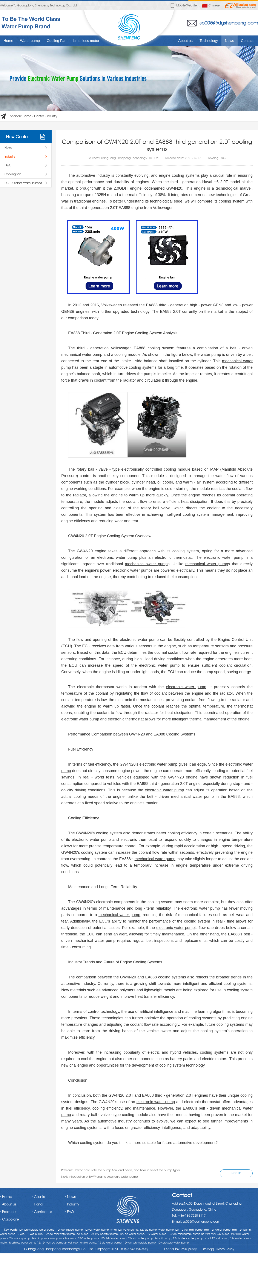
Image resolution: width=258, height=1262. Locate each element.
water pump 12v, (168, 1229)
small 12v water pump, (125, 1229)
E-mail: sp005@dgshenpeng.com (196, 1222)
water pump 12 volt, (12, 1234)
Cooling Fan (56, 41)
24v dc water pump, (141, 1238)
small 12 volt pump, (217, 1238)
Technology (209, 41)
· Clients (38, 1196)
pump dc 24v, (201, 1234)
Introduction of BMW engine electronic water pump (103, 1176)
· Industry (72, 1204)
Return (236, 1173)
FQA (8, 165)
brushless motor (86, 41)
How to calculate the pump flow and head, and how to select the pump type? (127, 1170)
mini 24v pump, (220, 1234)
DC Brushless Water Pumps (23, 183)
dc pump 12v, (85, 1234)
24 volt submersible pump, (80, 1242)
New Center (17, 136)
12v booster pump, (107, 1234)
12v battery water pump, (188, 1238)
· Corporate (9, 1219)
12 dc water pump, (110, 1242)
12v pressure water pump (173, 1242)
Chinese (211, 6)
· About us (8, 1204)
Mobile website (183, 5)
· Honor (37, 1204)
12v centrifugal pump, (70, 1229)
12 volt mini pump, (191, 1229)
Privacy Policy (224, 1249)
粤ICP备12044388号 (136, 1249)
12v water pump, (156, 1234)
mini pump (189, 1249)
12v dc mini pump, (180, 1234)
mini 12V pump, (242, 1229)
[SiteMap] (207, 1249)
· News (70, 1196)
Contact (247, 41)
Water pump (30, 41)
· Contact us (42, 1212)
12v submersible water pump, (36, 1229)
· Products (8, 1212)
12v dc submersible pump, (140, 1242)
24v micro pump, (20, 1238)
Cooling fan (13, 174)
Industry (52, 116)
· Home (6, 1196)
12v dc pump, (149, 1229)
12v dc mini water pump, (60, 1234)
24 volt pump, (163, 1238)
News (229, 41)
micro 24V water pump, (85, 1238)
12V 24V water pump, (113, 1238)
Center (39, 116)
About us (185, 41)
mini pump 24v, (59, 1238)
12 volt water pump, (97, 1229)
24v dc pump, (40, 1238)
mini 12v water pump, (217, 1229)
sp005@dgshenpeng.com (229, 23)
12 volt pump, (34, 1234)
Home (8, 41)
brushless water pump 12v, (25, 1242)
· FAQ (69, 1212)
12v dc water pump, (132, 1234)
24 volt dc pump (53, 1242)
